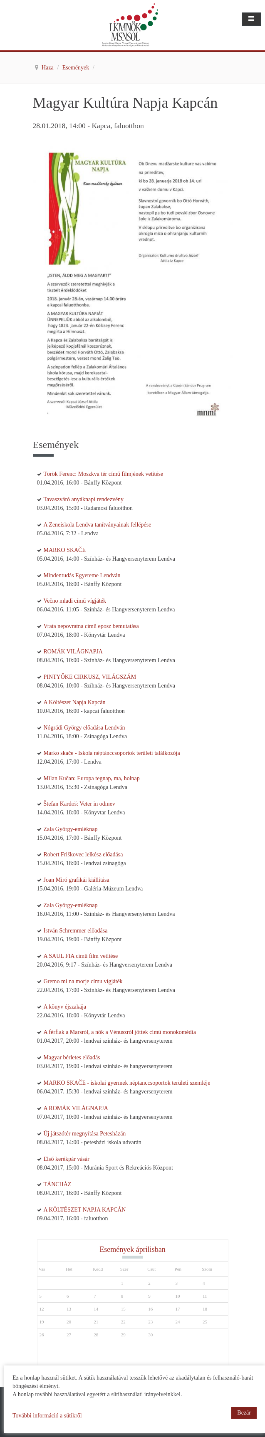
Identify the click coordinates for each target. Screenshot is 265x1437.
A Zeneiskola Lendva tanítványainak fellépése (97, 525)
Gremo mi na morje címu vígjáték (83, 981)
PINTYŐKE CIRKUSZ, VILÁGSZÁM (90, 677)
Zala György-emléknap (71, 829)
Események (76, 67)
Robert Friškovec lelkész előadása (83, 854)
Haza (48, 67)
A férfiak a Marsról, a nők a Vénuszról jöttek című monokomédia (120, 1032)
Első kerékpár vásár (66, 1159)
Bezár (244, 1413)
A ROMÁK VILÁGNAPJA (76, 1108)
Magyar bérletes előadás (72, 1057)
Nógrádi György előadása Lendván (84, 728)
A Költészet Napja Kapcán (75, 702)
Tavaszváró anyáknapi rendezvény (84, 499)
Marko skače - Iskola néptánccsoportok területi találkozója (112, 753)
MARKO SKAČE (65, 550)
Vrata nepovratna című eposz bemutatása (91, 626)
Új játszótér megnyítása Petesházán (85, 1133)
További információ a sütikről (47, 1415)
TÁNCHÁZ (58, 1184)
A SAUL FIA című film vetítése (81, 956)
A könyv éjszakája (65, 1007)
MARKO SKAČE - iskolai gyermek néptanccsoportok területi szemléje (127, 1083)
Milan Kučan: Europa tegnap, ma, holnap (92, 778)
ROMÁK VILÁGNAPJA (73, 651)
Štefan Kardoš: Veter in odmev (79, 804)
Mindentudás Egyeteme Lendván (82, 575)
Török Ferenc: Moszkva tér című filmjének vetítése (103, 474)
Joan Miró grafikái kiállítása (76, 880)
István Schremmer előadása (76, 930)
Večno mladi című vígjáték (75, 601)
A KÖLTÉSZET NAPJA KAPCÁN (85, 1210)
